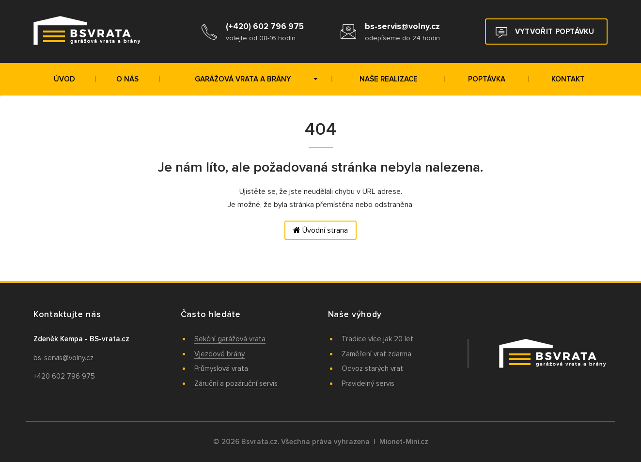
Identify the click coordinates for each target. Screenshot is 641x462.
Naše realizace (389, 79)
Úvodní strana (320, 230)
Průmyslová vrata (221, 368)
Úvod (64, 79)
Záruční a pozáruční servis (236, 383)
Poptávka (486, 79)
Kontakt (568, 79)
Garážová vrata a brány (256, 79)
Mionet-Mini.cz (403, 441)
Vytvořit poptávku (545, 32)
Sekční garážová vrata (230, 339)
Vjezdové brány (219, 354)
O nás (127, 79)
